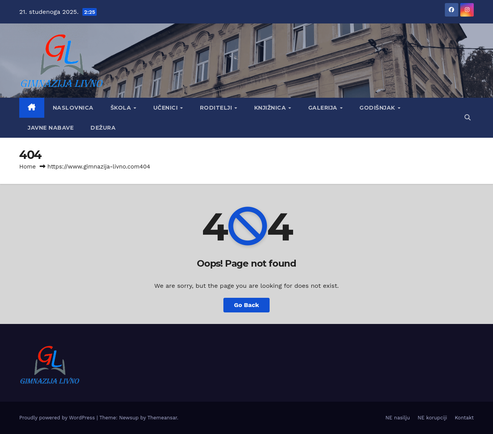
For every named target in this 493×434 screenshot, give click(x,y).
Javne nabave (51, 127)
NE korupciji (432, 418)
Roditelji (217, 107)
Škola (122, 107)
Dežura (103, 127)
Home (27, 166)
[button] (467, 117)
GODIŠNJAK (378, 107)
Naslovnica (73, 107)
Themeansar (162, 418)
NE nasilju (398, 418)
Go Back (246, 305)
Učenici (166, 107)
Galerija (323, 107)
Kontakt (464, 418)
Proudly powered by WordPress (58, 418)
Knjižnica (271, 107)
